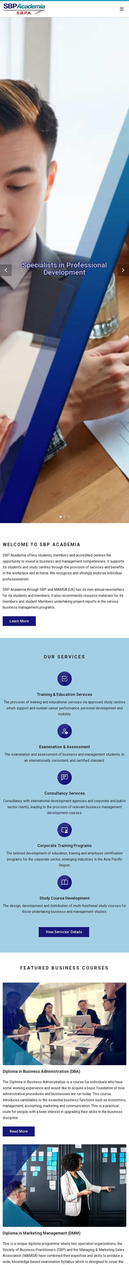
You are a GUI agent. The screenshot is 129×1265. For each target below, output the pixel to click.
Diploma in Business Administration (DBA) (41, 1071)
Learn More (19, 621)
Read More (19, 1131)
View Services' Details (64, 932)
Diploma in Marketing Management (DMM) (41, 1233)
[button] (6, 270)
